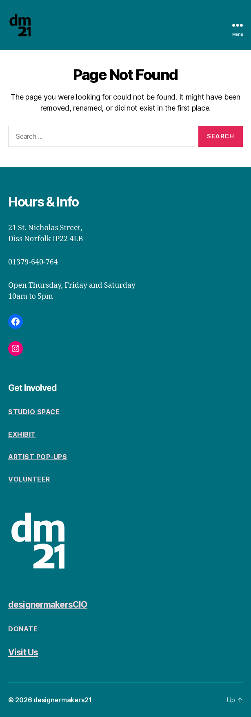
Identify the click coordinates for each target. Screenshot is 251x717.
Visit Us (23, 652)
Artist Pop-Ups (37, 457)
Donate (23, 629)
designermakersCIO (47, 604)
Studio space (34, 412)
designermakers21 (62, 700)
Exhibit (22, 434)
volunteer (29, 479)
